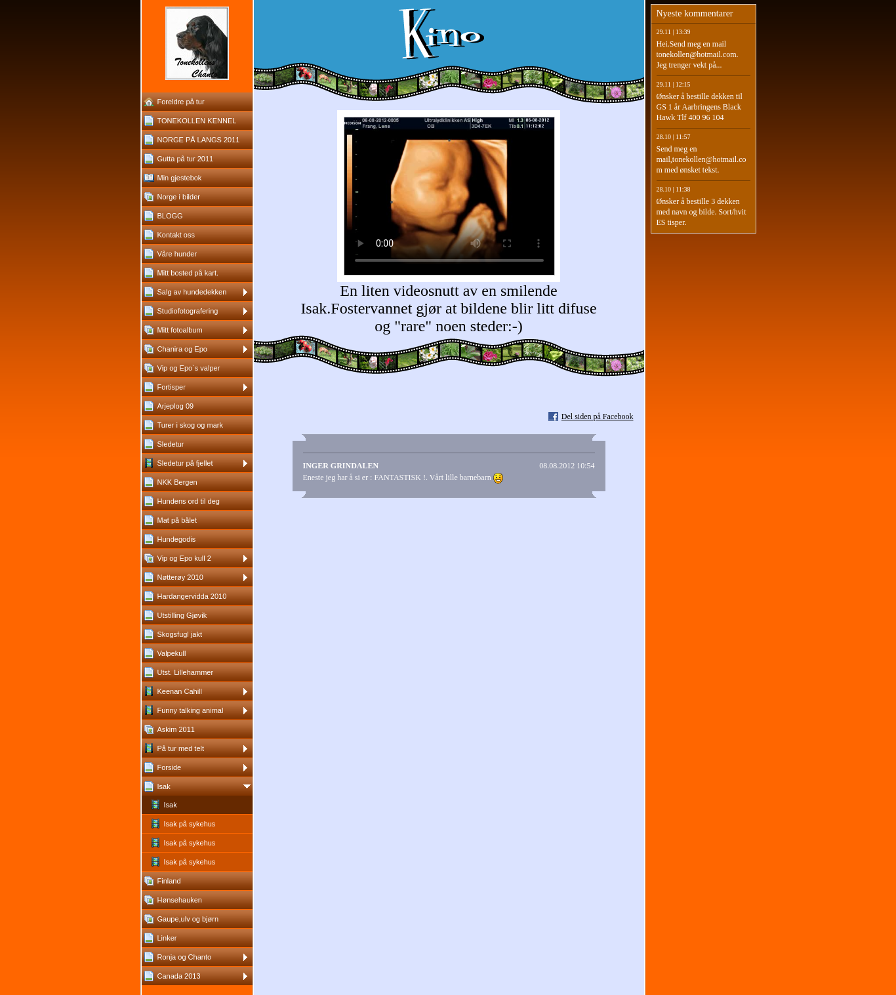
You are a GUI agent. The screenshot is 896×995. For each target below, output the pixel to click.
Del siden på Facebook (597, 416)
